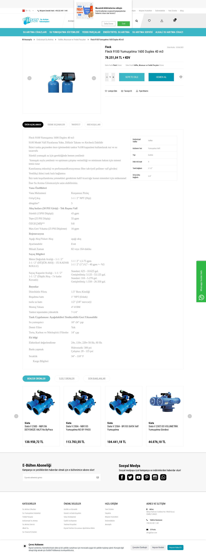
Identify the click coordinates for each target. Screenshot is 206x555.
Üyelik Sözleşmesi (70, 521)
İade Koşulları (93, 124)
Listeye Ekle (111, 91)
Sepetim (108, 513)
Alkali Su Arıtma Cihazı (169, 32)
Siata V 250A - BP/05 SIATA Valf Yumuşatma (123, 428)
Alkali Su (25, 528)
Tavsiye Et (126, 91)
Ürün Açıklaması (33, 124)
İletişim (133, 11)
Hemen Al (161, 77)
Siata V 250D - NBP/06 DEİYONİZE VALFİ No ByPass (39, 428)
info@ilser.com (151, 533)
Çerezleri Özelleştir (140, 547)
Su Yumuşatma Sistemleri (64, 32)
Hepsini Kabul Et (175, 547)
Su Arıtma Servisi (142, 32)
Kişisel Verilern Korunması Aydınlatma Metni (79, 528)
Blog (182, 11)
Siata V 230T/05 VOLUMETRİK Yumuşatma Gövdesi (163, 428)
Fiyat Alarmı (142, 91)
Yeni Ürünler (172, 11)
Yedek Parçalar (91, 32)
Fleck (108, 47)
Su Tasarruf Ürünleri (29, 532)
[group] (62, 78)
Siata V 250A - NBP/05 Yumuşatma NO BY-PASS (78, 428)
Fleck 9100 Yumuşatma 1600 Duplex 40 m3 (107, 39)
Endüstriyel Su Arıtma (116, 32)
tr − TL (28, 11)
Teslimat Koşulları (70, 524)
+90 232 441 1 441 (152, 523)
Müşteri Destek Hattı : (52, 10)
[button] (29, 78)
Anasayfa (27, 39)
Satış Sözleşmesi (70, 517)
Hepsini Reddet (158, 547)
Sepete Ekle (131, 77)
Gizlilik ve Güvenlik (70, 509)
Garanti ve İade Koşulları (72, 513)
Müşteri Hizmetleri (145, 11)
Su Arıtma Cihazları (35, 32)
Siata (27, 423)
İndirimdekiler (160, 11)
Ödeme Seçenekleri (56, 124)
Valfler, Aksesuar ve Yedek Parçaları (72, 39)
